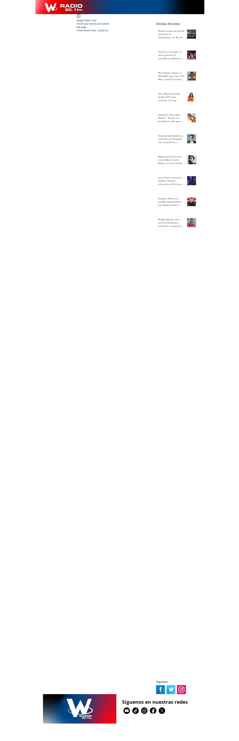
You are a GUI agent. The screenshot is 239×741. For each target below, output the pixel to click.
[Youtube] (126, 710)
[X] (162, 710)
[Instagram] (144, 710)
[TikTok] (135, 710)
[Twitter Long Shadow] (170, 689)
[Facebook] (153, 710)
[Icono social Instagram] (181, 689)
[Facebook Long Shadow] (160, 689)
